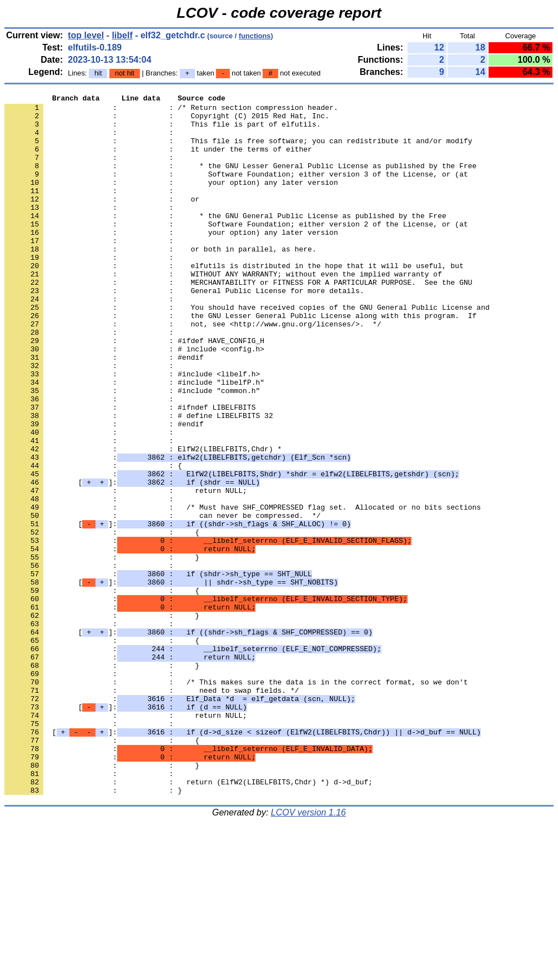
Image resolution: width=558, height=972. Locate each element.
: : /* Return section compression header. (171, 110)
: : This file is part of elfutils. (162, 130)
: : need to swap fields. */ (151, 810)
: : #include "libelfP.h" (134, 440)
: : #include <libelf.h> (132, 430)
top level (86, 35)
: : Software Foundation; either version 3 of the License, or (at (236, 190)
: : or (101, 220)
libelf (122, 35)
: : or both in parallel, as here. (160, 280)
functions (255, 36)
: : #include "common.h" (132, 450)
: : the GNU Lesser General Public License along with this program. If (240, 360)
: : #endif (104, 410)
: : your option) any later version (171, 200)
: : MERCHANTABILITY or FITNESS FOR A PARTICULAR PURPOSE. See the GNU (238, 320)
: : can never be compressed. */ (162, 600)
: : (91, 140)
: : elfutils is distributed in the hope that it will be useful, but (234, 300)
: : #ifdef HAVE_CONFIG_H (134, 390)
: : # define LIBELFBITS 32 (138, 480)
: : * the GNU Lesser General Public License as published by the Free (240, 180)
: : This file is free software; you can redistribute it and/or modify (238, 150)
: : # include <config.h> (134, 400)
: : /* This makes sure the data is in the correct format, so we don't (236, 800)
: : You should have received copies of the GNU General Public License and (247, 350)
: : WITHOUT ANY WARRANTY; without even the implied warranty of (223, 310)
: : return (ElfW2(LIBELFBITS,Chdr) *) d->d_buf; (188, 920)
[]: (132, 560)
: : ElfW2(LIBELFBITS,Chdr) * (142, 520)
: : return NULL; (125, 570)
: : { (93, 540)
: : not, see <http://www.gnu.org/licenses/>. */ (192, 370)
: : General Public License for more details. (184, 330)
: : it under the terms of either (158, 160)
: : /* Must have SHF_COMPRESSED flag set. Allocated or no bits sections (242, 590)
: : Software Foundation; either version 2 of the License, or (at (236, 250)
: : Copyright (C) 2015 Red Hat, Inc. (166, 120)
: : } (101, 650)
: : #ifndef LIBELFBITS (129, 470)
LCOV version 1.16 (308, 952)
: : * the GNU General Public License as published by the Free (225, 240)
